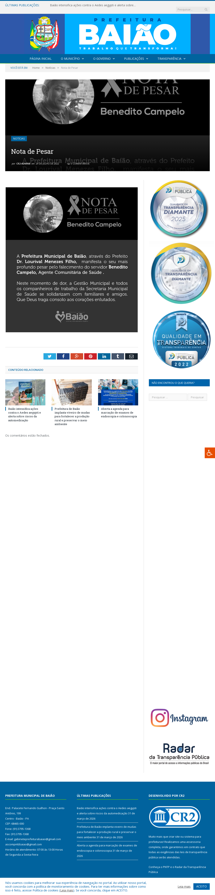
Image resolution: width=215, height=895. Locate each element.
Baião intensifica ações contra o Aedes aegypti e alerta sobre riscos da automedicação (93, 5)
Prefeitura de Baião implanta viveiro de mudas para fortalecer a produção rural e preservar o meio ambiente (72, 412)
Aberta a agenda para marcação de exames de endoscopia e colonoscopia (119, 408)
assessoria (193, 837)
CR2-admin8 (23, 159)
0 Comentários (78, 159)
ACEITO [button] (201, 886)
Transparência (169, 54)
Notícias (19, 134)
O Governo (102, 54)
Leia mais (66, 890)
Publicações (134, 54)
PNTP (166, 863)
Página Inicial (41, 54)
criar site (174, 832)
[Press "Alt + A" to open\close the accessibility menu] (210, 453)
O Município (70, 54)
